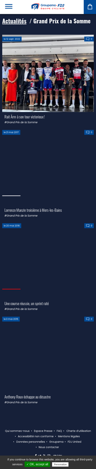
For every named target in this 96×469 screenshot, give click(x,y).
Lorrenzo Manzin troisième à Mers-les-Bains (33, 210)
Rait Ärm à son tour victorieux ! (24, 116)
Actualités (14, 20)
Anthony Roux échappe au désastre (27, 397)
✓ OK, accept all (37, 464)
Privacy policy (78, 464)
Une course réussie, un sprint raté (26, 303)
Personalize (60, 464)
